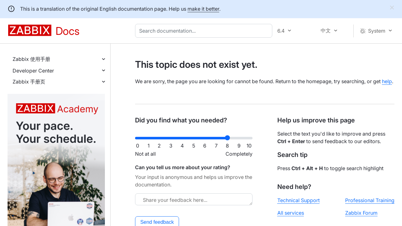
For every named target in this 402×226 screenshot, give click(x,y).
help (387, 81)
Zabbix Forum (361, 213)
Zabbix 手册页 (29, 81)
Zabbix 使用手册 (31, 59)
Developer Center (33, 70)
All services (290, 213)
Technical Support (298, 200)
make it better (203, 9)
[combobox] (205, 31)
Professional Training (369, 200)
